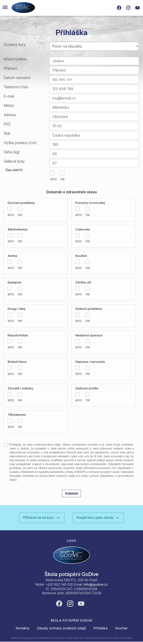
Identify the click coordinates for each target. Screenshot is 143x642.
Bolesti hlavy (17, 362)
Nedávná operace (88, 335)
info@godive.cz (96, 584)
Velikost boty (14, 161)
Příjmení (10, 68)
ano (51, 179)
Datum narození (17, 77)
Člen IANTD (14, 170)
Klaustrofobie (18, 335)
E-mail (9, 96)
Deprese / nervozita (90, 362)
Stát (7, 133)
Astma (12, 256)
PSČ (7, 124)
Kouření (81, 256)
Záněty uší (83, 282)
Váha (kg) (12, 152)
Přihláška (100, 628)
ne (61, 179)
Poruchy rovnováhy (90, 203)
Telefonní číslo (16, 87)
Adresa (10, 115)
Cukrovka (82, 229)
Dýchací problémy (21, 203)
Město (9, 105)
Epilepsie (14, 282)
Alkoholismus (18, 229)
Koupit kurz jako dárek (95, 518)
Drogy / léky (17, 309)
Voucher (121, 628)
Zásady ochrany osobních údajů (61, 628)
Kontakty (22, 628)
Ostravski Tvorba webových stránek (73, 638)
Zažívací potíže (86, 388)
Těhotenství (17, 415)
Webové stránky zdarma (24, 638)
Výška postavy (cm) (20, 143)
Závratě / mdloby (20, 388)
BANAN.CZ (47, 638)
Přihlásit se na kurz (38, 518)
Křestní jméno (15, 59)
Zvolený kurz (15, 44)
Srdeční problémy (88, 309)
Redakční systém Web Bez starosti (113, 638)
